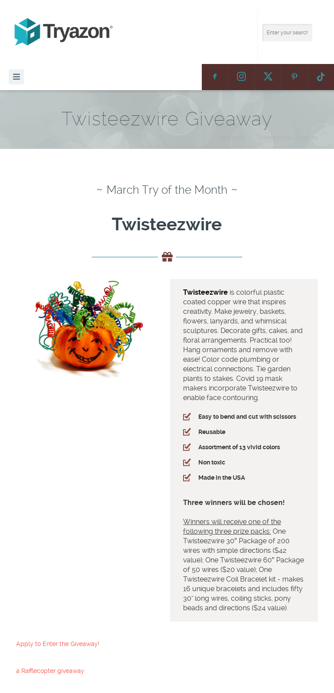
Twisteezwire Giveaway (287, 137)
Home (236, 137)
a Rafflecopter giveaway (50, 670)
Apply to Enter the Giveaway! (57, 643)
